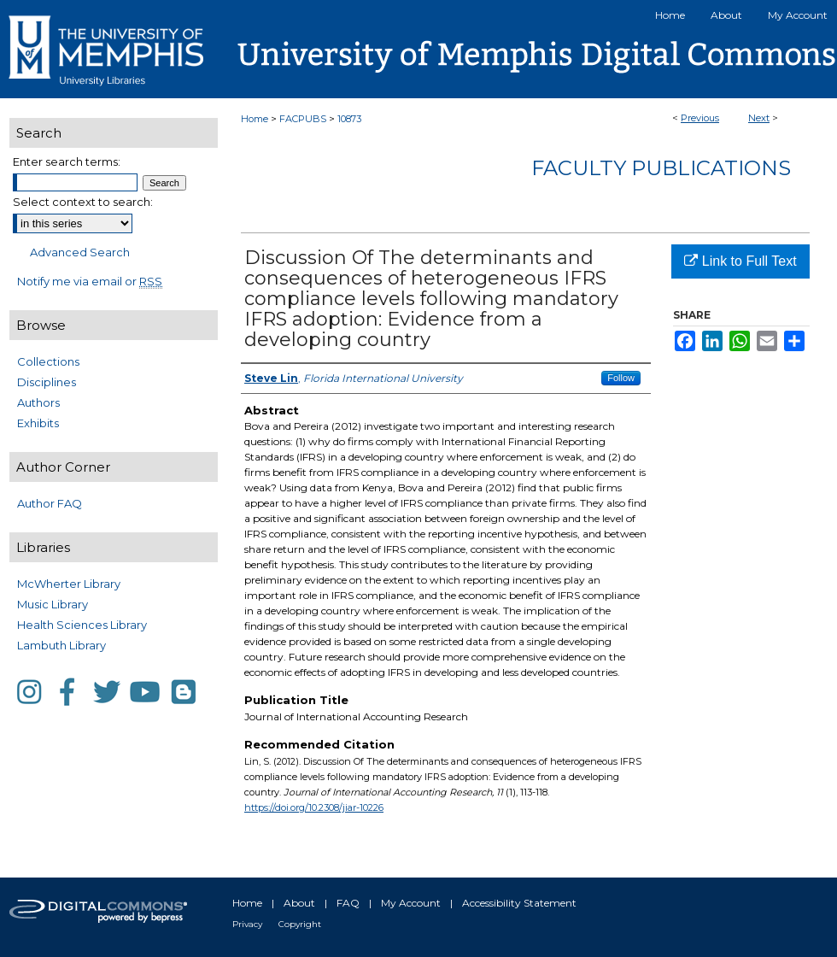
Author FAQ (49, 503)
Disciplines (46, 382)
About (299, 902)
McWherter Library (68, 583)
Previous (700, 118)
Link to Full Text (740, 261)
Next (759, 118)
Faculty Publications (661, 168)
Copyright (299, 924)
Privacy (247, 924)
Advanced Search (80, 252)
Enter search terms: (66, 161)
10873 (349, 119)
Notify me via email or (89, 281)
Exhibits (38, 423)
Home (254, 119)
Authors (38, 402)
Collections (48, 361)
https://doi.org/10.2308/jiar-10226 (313, 807)
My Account (411, 902)
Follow (621, 378)
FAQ (348, 902)
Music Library (52, 604)
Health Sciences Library (82, 624)
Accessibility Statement (519, 902)
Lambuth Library (61, 645)
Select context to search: (83, 201)
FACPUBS (302, 119)
